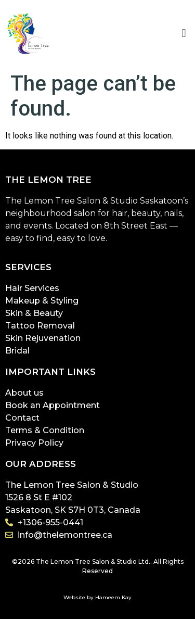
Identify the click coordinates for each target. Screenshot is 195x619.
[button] (184, 33)
